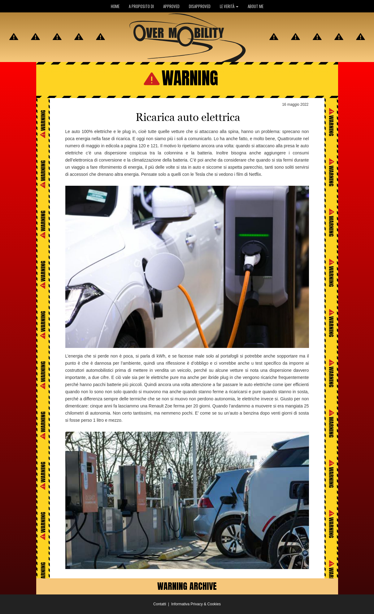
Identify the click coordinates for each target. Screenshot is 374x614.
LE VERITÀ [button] (229, 6)
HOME (115, 6)
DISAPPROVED (200, 6)
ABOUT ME (255, 6)
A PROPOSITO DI (141, 6)
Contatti (159, 604)
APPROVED (171, 6)
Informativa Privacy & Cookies (196, 604)
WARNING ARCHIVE (187, 586)
